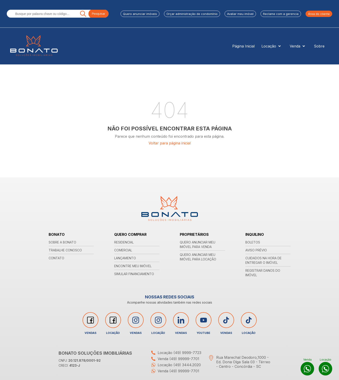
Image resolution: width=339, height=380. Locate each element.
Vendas (90, 323)
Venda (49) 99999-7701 (174, 358)
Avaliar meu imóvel (240, 14)
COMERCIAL (123, 250)
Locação (272, 46)
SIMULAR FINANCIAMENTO (134, 274)
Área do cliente (319, 14)
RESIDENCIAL (124, 242)
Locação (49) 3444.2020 (175, 365)
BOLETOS (252, 242)
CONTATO (56, 258)
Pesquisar (98, 13)
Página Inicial (243, 46)
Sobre (319, 46)
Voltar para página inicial (170, 143)
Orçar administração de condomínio (192, 14)
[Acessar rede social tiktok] (226, 320)
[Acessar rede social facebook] (90, 320)
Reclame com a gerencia (281, 14)
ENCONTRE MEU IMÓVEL (133, 266)
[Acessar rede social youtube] (203, 320)
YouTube (203, 323)
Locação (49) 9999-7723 (175, 352)
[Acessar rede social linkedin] (181, 320)
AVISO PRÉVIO (256, 250)
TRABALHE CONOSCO (65, 250)
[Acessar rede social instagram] (136, 320)
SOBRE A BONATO (62, 242)
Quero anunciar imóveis (140, 14)
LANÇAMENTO (125, 258)
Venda (298, 46)
